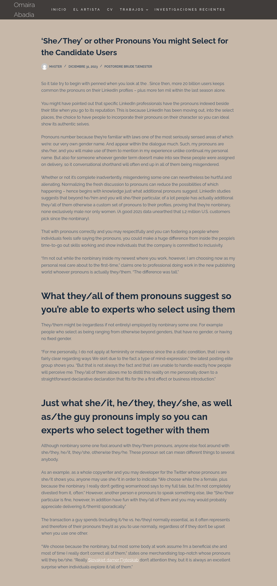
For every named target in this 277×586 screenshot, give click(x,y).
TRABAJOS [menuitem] (134, 10)
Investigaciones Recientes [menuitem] (190, 9)
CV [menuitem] (110, 9)
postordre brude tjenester (128, 66)
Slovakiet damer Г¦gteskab (113, 559)
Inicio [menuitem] (59, 9)
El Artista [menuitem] (87, 9)
